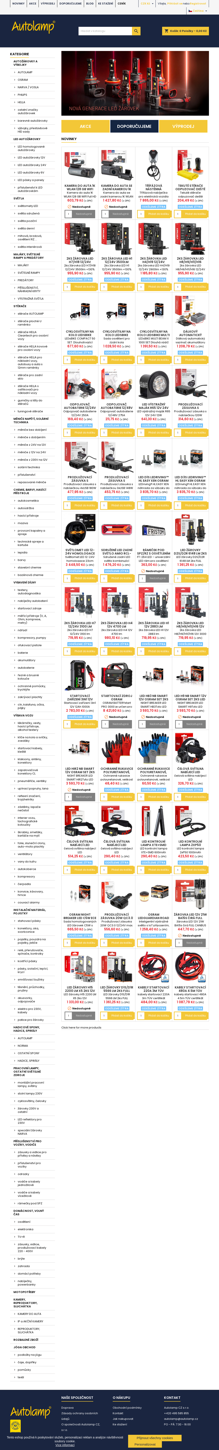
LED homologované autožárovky (31, 148)
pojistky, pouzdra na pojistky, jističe (32, 941)
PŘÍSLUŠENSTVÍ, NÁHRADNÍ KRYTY (29, 289)
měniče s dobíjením (32, 437)
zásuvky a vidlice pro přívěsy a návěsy (32, 1154)
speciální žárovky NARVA (30, 1132)
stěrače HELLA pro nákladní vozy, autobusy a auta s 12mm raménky (30, 362)
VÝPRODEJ (48, 3)
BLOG (90, 3)
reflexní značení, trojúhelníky (29, 797)
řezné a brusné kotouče (28, 677)
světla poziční (27, 221)
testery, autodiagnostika (29, 591)
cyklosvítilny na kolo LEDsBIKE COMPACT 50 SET (80, 335)
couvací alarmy (29, 902)
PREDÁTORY (26, 280)
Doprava (67, 1408)
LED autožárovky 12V (31, 157)
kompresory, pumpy (32, 638)
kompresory (26, 876)
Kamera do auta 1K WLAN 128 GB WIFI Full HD (80, 189)
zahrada (24, 1266)
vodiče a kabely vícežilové (29, 1194)
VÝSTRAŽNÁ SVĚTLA (31, 299)
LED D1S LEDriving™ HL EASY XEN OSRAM (153, 479)
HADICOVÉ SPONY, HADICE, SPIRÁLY (26, 1029)
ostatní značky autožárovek (28, 111)
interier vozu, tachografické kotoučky (27, 821)
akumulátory (26, 660)
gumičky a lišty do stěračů (30, 402)
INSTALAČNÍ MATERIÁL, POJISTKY (29, 911)
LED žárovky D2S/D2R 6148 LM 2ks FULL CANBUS (190, 553)
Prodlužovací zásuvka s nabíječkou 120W (190, 407)
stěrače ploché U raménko (29, 323)
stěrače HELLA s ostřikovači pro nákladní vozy (28, 389)
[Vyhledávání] (109, 31)
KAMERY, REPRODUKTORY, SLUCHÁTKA (25, 1303)
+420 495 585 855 (176, 1413)
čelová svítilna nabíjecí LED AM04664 (190, 772)
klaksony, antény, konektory (29, 761)
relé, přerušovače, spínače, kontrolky (30, 952)
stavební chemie (29, 567)
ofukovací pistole (30, 645)
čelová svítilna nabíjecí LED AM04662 (117, 845)
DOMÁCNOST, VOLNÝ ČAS (28, 1212)
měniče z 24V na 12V (32, 445)
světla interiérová (30, 247)
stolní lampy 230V (30, 1093)
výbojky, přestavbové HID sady (32, 130)
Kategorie (19, 54)
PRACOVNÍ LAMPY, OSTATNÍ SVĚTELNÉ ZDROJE (27, 1071)
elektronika (25, 1229)
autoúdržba (26, 508)
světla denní (26, 228)
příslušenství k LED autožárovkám (30, 189)
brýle (21, 1259)
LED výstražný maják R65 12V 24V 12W (154, 407)
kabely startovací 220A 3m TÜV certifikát (153, 990)
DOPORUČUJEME (70, 3)
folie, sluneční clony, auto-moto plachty (32, 845)
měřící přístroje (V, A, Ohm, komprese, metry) (32, 619)
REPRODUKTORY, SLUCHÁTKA (29, 1330)
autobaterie (26, 668)
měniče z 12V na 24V (32, 452)
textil (21, 1377)
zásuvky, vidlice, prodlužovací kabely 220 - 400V (32, 1247)
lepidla (22, 552)
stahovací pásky (29, 921)
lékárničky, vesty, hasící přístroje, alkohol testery (29, 726)
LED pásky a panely (31, 180)
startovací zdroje (29, 608)
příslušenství (26, 475)
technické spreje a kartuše (31, 543)
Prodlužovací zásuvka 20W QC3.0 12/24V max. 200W (117, 918)
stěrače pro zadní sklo (30, 377)
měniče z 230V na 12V (32, 460)
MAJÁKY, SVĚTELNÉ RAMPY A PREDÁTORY (28, 256)
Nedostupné (84, 214)
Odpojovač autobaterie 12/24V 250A (80, 407)
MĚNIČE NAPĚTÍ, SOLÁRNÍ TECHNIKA (31, 420)
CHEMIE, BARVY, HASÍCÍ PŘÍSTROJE (29, 491)
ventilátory (25, 854)
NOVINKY (18, 3)
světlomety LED (28, 206)
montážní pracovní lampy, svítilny (31, 1084)
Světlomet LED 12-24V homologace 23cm (80, 553)
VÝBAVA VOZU (23, 715)
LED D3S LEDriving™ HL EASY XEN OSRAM (190, 479)
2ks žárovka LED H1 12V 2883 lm (153, 625)
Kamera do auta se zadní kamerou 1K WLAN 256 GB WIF (116, 189)
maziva (23, 523)
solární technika (29, 467)
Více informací (64, 1445)
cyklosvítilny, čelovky (32, 1101)
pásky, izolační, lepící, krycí (33, 970)
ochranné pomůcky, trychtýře (32, 688)
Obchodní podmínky (127, 1408)
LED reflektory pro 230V (30, 1121)
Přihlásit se (174, 3)
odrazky (23, 1174)
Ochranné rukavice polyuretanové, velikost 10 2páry (117, 772)
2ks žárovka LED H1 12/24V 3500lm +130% (116, 262)
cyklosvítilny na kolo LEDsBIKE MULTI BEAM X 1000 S (153, 335)
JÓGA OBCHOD (24, 1347)
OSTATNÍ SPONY (28, 1053)
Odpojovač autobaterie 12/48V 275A (117, 407)
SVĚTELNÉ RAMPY (29, 273)
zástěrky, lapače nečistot (29, 808)
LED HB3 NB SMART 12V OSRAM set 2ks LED (153, 699)
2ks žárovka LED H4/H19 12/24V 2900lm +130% (153, 262)
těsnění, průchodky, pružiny (31, 989)
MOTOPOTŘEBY (24, 1292)
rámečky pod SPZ (30, 1203)
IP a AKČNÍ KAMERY (30, 1321)
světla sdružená (29, 213)
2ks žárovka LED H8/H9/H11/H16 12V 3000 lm (190, 626)
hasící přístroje (28, 516)
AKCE (32, 3)
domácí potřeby (29, 1274)
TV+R (21, 1237)
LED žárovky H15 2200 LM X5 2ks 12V (80, 989)
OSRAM (23, 80)
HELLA (21, 102)
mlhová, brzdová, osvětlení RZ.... (30, 237)
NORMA (23, 1046)
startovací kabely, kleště (30, 750)
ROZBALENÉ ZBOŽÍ (25, 1340)
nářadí (22, 630)
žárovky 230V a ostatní (28, 1110)
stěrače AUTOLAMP (31, 314)
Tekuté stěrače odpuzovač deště (190, 187)
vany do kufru (27, 862)
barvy (22, 560)
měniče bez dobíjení (32, 430)
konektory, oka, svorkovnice (28, 930)
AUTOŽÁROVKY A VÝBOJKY (25, 63)
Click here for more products (81, 1027)
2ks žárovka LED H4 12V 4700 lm (117, 625)
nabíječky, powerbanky (27, 1283)
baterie (23, 653)
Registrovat (198, 3)
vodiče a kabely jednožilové (29, 1183)
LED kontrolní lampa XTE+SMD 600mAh (153, 845)
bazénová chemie (30, 575)
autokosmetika (28, 501)
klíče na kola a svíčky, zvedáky (33, 739)
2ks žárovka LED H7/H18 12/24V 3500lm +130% (80, 262)
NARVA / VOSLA (28, 87)
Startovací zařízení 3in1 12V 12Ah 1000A (80, 699)
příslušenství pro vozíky (29, 1165)
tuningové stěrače (30, 411)
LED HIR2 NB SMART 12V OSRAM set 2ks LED (80, 772)
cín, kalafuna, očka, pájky (31, 706)
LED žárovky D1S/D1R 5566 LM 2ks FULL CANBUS (116, 990)
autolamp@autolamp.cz (181, 1419)
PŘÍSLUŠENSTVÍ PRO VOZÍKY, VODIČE (27, 1143)
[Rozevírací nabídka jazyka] (198, 11)
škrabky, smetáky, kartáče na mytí (30, 834)
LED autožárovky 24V (32, 165)
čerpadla (24, 884)
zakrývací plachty (30, 697)
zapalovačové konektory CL (28, 772)
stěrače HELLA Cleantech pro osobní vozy (33, 335)
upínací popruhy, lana (33, 788)
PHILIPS (22, 95)
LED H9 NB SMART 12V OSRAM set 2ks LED (190, 697)
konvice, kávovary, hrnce (30, 893)
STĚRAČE (19, 306)
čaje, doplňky (27, 1362)
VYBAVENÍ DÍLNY (24, 582)
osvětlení (24, 1222)
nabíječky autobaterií (33, 601)
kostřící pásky (27, 961)
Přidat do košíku (158, 214)
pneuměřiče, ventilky (32, 781)
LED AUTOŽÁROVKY (26, 139)
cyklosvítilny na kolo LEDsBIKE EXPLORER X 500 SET (116, 335)
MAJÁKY (23, 265)
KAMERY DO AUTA (29, 1314)
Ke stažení (105, 3)
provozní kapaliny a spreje (31, 532)
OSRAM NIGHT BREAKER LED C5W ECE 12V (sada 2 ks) (80, 918)
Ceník (122, 3)
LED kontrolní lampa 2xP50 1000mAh (190, 845)
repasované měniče (32, 482)
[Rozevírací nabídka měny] (148, 3)
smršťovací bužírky (31, 980)
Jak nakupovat (123, 1419)
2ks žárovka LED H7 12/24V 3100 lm (80, 625)
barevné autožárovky (32, 121)
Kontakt (118, 1413)
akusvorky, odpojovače (26, 999)
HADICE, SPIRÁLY (28, 1061)
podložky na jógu (29, 1355)
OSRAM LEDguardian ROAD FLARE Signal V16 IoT (154, 918)
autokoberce (27, 869)
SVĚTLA (18, 198)
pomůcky (24, 1370)
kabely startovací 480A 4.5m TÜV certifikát (190, 990)
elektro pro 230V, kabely (29, 1010)
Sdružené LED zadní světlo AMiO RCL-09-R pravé (116, 553)
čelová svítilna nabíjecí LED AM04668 (80, 845)
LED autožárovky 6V (31, 172)
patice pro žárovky (31, 1020)
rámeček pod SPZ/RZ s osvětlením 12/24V (153, 553)
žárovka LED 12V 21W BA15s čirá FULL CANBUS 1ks (190, 918)
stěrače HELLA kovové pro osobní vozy (32, 348)
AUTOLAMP (25, 72)
